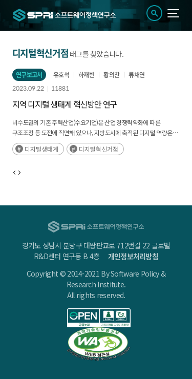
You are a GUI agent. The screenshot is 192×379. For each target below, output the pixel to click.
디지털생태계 (41, 148)
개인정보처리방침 (133, 256)
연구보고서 (29, 74)
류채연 (136, 74)
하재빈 (86, 74)
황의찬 (111, 74)
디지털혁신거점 (98, 148)
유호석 (61, 74)
